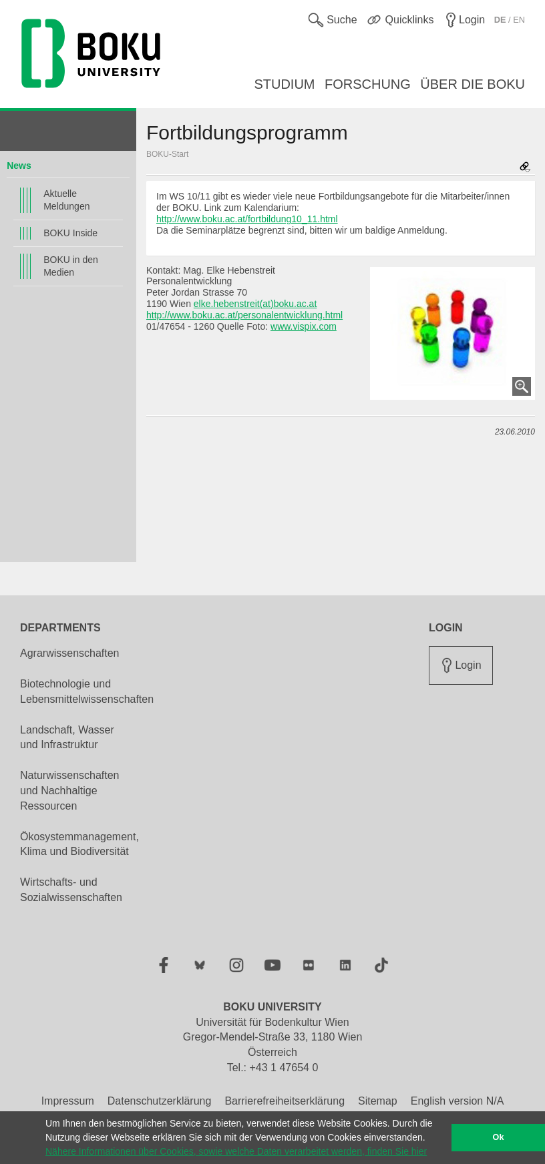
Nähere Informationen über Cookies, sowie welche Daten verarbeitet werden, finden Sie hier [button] (236, 1151)
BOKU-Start (167, 154)
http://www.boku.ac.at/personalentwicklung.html (244, 315)
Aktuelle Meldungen (66, 200)
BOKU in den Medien (70, 266)
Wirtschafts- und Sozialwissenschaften (71, 889)
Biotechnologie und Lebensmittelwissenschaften (87, 691)
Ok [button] (498, 1137)
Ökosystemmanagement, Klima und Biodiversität (79, 844)
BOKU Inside (70, 233)
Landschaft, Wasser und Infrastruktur (67, 737)
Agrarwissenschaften (70, 653)
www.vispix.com (303, 326)
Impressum (67, 1101)
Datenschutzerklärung (160, 1101)
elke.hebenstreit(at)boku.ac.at (255, 303)
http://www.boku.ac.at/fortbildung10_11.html (247, 219)
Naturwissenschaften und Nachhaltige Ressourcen (70, 791)
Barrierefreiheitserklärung (284, 1101)
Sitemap (377, 1101)
